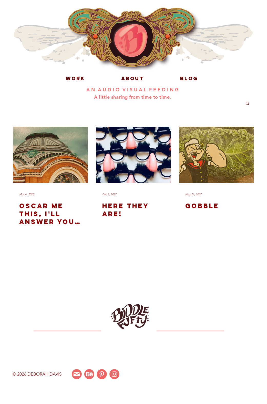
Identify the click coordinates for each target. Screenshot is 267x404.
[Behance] (89, 374)
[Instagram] (114, 374)
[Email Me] (77, 374)
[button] (247, 103)
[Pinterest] (102, 374)
